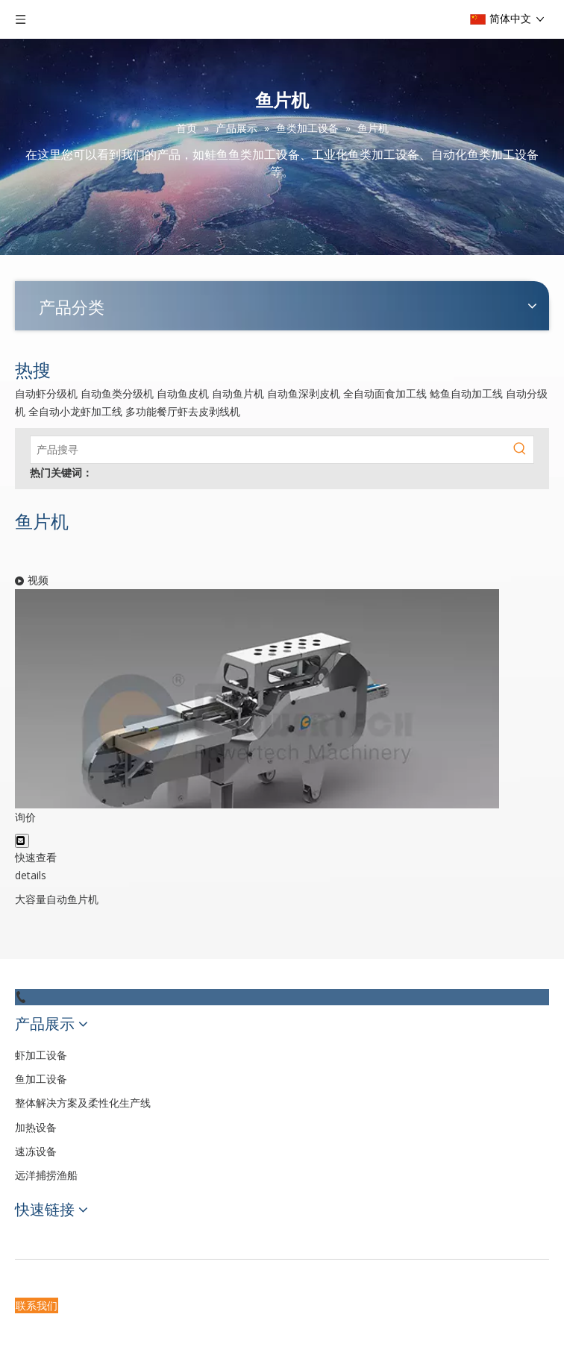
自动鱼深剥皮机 (303, 393)
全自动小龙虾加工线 (75, 411)
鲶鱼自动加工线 (466, 393)
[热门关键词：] (520, 449)
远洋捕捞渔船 (46, 1175)
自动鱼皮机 (183, 393)
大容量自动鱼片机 (56, 899)
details (30, 875)
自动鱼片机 (238, 393)
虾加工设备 (41, 1055)
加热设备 (36, 1127)
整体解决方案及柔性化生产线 (83, 1103)
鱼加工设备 (41, 1079)
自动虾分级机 (46, 393)
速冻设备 (36, 1151)
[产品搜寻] (269, 449)
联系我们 (36, 1305)
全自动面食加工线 (385, 393)
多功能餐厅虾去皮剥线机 (182, 411)
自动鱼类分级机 (117, 393)
